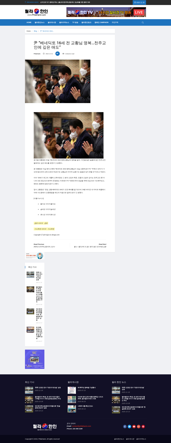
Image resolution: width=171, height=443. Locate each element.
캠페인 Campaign (101, 22)
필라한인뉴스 (39, 22)
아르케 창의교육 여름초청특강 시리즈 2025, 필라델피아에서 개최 (90, 398)
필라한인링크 (86, 22)
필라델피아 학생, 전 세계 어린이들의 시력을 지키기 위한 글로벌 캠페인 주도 (39, 294)
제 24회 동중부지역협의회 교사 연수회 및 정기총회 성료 (39, 333)
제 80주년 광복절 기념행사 (87, 387)
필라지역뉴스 (64, 22)
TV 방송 (75, 22)
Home (29, 22)
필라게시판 (52, 22)
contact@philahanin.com (81, 426)
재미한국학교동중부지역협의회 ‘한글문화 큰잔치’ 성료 (39, 314)
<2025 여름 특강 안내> (85, 406)
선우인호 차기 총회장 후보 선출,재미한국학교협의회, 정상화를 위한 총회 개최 (66, 2)
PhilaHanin (37, 54)
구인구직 (115, 22)
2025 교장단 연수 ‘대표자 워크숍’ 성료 (39, 276)
